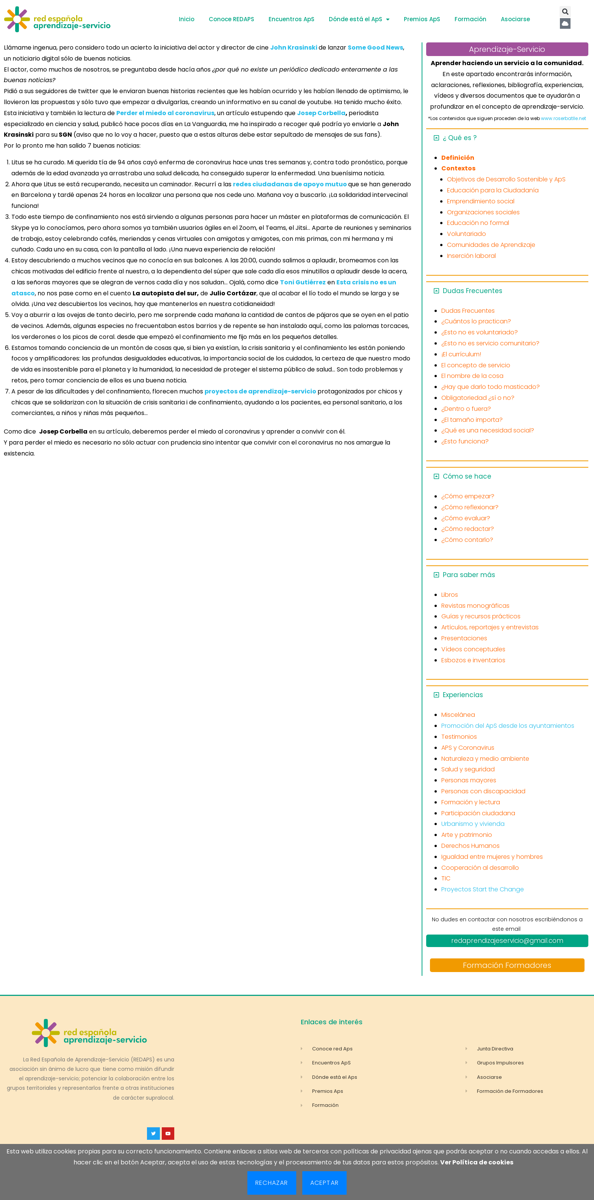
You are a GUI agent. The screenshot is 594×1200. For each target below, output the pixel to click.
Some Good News (375, 47)
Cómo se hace (467, 476)
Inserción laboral (471, 255)
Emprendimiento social (480, 201)
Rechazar (271, 1182)
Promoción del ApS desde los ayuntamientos (507, 725)
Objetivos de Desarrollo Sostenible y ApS (506, 179)
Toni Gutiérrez (303, 282)
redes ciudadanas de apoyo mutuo (290, 184)
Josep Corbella (321, 113)
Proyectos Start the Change (482, 889)
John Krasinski (293, 47)
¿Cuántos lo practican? (476, 321)
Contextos (458, 168)
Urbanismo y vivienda (473, 823)
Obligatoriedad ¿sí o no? (477, 397)
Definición (457, 157)
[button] (565, 11)
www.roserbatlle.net (563, 118)
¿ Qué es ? (460, 137)
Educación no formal (478, 222)
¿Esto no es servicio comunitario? (490, 343)
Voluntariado (466, 233)
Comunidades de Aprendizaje (491, 244)
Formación (470, 19)
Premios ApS (422, 19)
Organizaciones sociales (483, 212)
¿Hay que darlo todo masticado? (490, 386)
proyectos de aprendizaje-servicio (260, 391)
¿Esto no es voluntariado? (479, 332)
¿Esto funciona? (465, 441)
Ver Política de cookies (476, 1162)
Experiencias (463, 694)
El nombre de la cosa (472, 375)
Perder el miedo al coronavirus (165, 113)
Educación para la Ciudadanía (493, 190)
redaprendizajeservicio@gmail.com (507, 940)
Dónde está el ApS (359, 19)
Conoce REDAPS (231, 19)
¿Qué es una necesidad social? (487, 430)
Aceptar (324, 1182)
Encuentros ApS (291, 19)
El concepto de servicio (475, 365)
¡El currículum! (461, 354)
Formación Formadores (507, 965)
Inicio (186, 19)
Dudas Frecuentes (472, 290)
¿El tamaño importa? (472, 419)
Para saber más (469, 574)
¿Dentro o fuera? (466, 408)
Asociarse (515, 19)
